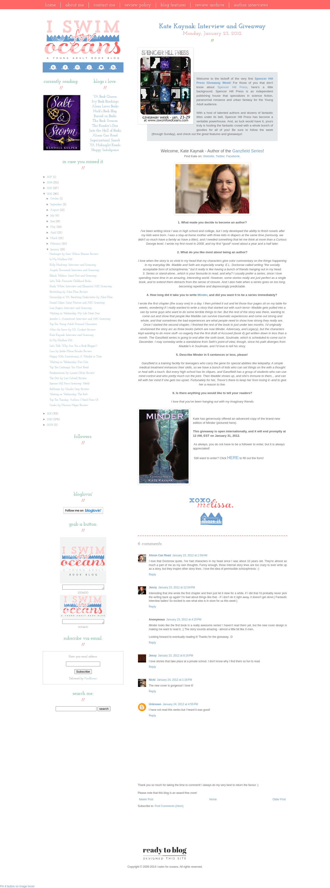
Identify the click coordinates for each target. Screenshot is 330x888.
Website (208, 156)
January (55, 249)
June (53, 221)
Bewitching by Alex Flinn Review (69, 292)
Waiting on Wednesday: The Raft (69, 394)
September (56, 204)
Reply (152, 574)
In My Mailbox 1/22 (61, 340)
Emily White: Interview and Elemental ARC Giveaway (81, 286)
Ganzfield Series (247, 151)
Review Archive (209, 5)
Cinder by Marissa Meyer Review (69, 405)
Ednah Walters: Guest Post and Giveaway (73, 275)
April (53, 232)
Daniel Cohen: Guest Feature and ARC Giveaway (77, 302)
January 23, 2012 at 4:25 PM (183, 619)
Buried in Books (105, 116)
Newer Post (146, 799)
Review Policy (138, 5)
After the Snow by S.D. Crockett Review (73, 329)
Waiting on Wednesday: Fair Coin (69, 362)
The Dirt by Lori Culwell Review (68, 378)
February (56, 243)
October (55, 198)
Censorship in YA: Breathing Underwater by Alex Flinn (81, 297)
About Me (74, 5)
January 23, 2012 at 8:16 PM (175, 655)
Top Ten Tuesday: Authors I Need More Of (74, 400)
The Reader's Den (105, 126)
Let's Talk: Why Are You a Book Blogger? (73, 346)
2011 (49, 413)
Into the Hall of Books (105, 130)
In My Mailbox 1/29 (61, 259)
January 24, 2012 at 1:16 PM (174, 679)
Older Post (279, 799)
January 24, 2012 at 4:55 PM (180, 704)
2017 (50, 177)
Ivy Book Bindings (105, 101)
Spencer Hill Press (232, 87)
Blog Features (173, 5)
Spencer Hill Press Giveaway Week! (70, 383)
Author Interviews (251, 5)
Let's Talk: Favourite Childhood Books (70, 281)
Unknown (155, 704)
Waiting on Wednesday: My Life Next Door (75, 313)
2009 (50, 425)
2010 (50, 419)
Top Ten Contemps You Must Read (69, 367)
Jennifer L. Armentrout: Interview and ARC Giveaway (80, 319)
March (54, 238)
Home (50, 5)
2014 (50, 182)
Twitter (220, 156)
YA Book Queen (105, 97)
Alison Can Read (160, 555)
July (52, 215)
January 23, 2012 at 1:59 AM (189, 555)
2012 (50, 194)
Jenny (153, 587)
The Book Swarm (105, 121)
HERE (233, 457)
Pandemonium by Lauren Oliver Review (72, 373)
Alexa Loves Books (105, 106)
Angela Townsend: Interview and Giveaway (74, 270)
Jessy (152, 655)
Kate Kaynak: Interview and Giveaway (72, 335)
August (55, 210)
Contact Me (104, 5)
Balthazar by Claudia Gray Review (69, 389)
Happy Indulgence (105, 150)
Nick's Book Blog (105, 111)
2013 (50, 188)
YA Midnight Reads (105, 145)
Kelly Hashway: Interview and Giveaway (73, 265)
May (53, 227)
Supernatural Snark (105, 140)
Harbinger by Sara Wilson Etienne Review (74, 254)
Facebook (233, 156)
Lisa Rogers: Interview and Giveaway (71, 308)
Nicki (152, 679)
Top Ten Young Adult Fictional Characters (73, 324)
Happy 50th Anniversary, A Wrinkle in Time (76, 356)
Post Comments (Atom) (169, 806)
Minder (202, 295)
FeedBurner (90, 680)
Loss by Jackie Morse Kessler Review (71, 351)
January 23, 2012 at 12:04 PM (176, 587)
